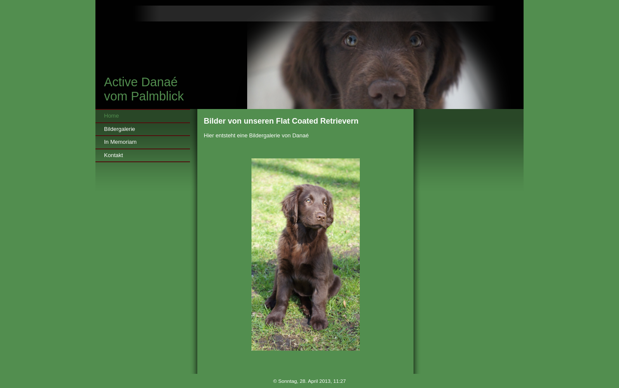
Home (111, 115)
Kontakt (113, 155)
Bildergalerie (119, 129)
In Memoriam (120, 142)
